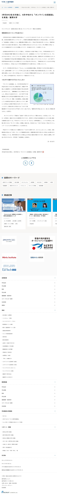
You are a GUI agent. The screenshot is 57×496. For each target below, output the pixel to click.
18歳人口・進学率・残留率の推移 (10, 444)
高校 (3, 310)
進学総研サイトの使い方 (7, 481)
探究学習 (5, 336)
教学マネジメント (14, 185)
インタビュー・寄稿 (7, 318)
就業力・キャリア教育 (14, 23)
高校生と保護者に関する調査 (9, 438)
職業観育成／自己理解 (7, 349)
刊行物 (4, 455)
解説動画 (4, 382)
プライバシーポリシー (7, 485)
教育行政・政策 (7, 226)
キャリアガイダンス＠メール (9, 367)
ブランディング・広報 (41, 220)
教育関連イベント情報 (7, 324)
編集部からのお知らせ (7, 377)
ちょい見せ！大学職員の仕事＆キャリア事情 (12, 422)
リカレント (23, 185)
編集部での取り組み (7, 374)
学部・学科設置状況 (7, 447)
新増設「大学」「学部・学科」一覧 (10, 450)
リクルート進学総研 (8, 7)
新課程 (32, 182)
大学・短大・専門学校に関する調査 (10, 441)
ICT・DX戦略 (32, 220)
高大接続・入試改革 (17, 220)
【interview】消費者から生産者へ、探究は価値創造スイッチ (13, 215)
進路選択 (5, 185)
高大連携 (17, 182)
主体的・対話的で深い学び (8, 343)
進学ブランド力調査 (7, 182)
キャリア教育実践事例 (7, 333)
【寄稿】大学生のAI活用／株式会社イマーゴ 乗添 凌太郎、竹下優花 (39, 215)
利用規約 (4, 487)
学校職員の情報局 (7, 411)
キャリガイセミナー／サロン (9, 321)
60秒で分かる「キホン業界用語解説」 (11, 419)
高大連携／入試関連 (7, 315)
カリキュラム (25, 182)
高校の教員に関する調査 (8, 435)
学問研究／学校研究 (7, 352)
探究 (52, 182)
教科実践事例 (6, 339)
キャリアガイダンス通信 (8, 371)
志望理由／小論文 (7, 355)
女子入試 (39, 182)
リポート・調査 (6, 427)
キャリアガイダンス (6, 463)
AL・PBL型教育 (7, 220)
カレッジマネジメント (7, 460)
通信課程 (41, 185)
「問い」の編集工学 (7, 358)
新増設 (46, 182)
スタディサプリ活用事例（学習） (10, 364)
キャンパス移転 (32, 185)
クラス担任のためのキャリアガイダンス (11, 466)
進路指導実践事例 (7, 330)
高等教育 (17, 7)
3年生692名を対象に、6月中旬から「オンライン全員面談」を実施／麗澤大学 (22, 152)
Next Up (4, 416)
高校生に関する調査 (7, 431)
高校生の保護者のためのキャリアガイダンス (12, 470)
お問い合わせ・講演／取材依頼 (9, 483)
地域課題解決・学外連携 (8, 346)
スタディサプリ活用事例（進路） (10, 361)
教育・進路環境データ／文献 (9, 327)
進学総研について (6, 479)
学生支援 (4, 23)
